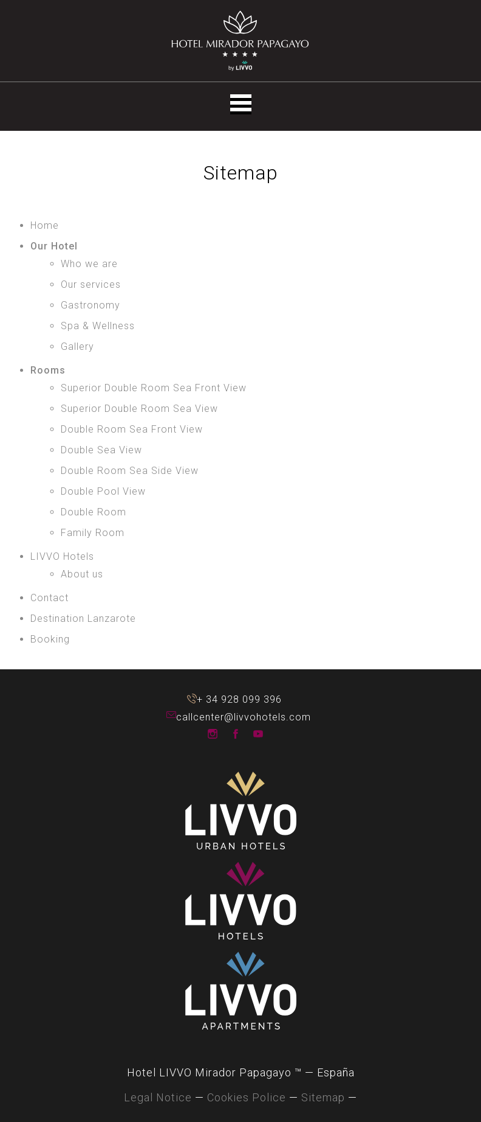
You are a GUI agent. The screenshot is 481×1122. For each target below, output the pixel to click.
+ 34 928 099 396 (192, 698)
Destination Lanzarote (83, 618)
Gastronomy (90, 305)
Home (44, 225)
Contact (49, 598)
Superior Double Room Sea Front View (154, 388)
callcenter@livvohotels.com (171, 716)
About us (82, 574)
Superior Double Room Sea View (139, 408)
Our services (91, 284)
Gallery (77, 346)
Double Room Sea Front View (132, 429)
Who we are (89, 264)
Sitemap (323, 1097)
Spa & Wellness (98, 326)
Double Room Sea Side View (130, 470)
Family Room (93, 532)
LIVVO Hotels (62, 556)
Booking (50, 639)
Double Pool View (103, 491)
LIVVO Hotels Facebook (236, 734)
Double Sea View (101, 450)
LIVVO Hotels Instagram (212, 734)
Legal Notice (158, 1097)
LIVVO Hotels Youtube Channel (258, 734)
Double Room (93, 512)
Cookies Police (246, 1097)
